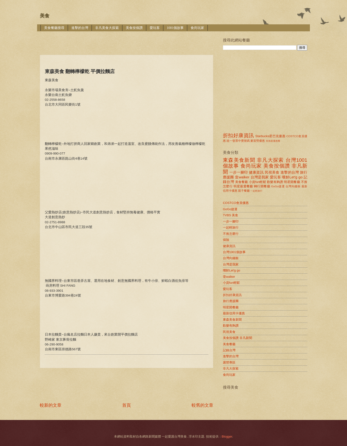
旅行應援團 (231, 301)
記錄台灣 (229, 350)
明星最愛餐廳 (243, 186)
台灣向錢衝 (293, 186)
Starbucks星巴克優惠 (270, 136)
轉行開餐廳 (262, 186)
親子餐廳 (244, 190)
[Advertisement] (127, 39)
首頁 (126, 405)
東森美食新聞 (239, 160)
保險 (226, 240)
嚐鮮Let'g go (292, 177)
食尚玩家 (197, 28)
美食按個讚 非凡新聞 (237, 338)
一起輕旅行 (256, 190)
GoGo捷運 (278, 186)
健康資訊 (256, 172)
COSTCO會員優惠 (236, 203)
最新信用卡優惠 (234, 313)
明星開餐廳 (292, 182)
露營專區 (229, 362)
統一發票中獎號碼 (238, 140)
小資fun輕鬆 (257, 182)
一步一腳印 (238, 172)
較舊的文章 (202, 405)
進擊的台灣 (79, 28)
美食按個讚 (134, 28)
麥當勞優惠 (257, 140)
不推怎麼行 (231, 234)
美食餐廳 (241, 182)
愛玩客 (155, 28)
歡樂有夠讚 (275, 182)
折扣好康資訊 (238, 135)
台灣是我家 (260, 177)
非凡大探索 (270, 160)
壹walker (242, 177)
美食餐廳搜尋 (54, 28)
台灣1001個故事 (234, 252)
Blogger (227, 436)
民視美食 (272, 172)
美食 (44, 16)
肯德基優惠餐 (273, 141)
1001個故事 (175, 28)
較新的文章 (50, 405)
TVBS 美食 (230, 215)
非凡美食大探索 (107, 28)
